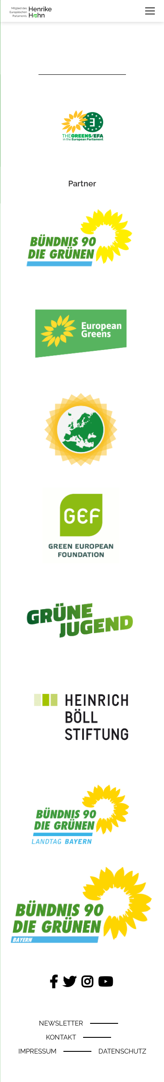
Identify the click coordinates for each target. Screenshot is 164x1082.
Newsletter (61, 1023)
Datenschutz (122, 1051)
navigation (150, 11)
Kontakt (61, 1037)
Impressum (37, 1051)
